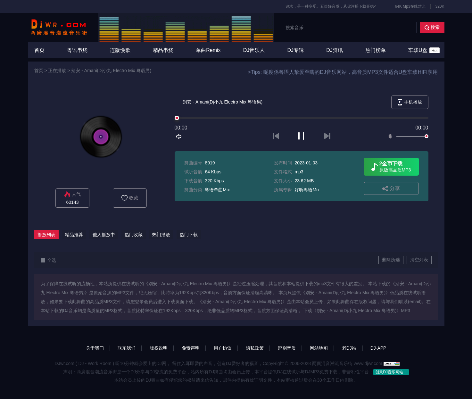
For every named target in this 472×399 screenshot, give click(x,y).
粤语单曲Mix (217, 189)
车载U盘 (424, 50)
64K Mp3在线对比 (410, 6)
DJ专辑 (295, 50)
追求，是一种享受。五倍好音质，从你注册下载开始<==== (335, 6)
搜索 (432, 27)
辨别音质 (287, 348)
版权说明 (159, 348)
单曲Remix (208, 50)
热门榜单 (375, 50)
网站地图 (319, 348)
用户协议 (223, 348)
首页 (39, 50)
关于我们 (95, 348)
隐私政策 (255, 348)
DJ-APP (378, 348)
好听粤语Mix (306, 189)
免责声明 (191, 348)
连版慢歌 (120, 50)
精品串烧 (163, 50)
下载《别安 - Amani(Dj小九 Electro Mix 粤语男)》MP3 (356, 310)
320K (439, 6)
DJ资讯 (334, 50)
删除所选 (391, 259)
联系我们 (127, 348)
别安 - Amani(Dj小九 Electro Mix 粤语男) (111, 70)
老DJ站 (349, 348)
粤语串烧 (77, 50)
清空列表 (419, 259)
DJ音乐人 (254, 50)
